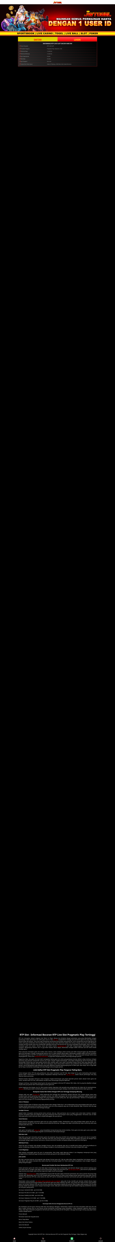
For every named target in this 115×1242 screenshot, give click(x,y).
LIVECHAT (100, 1239)
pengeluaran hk (61, 1046)
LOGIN (77, 39)
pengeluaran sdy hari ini (41, 1056)
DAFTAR (38, 39)
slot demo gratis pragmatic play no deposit (47, 1181)
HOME (14, 1239)
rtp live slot (36, 1094)
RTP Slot (55, 1039)
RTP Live (21, 1089)
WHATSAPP (71, 1239)
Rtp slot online (70, 1074)
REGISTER (43, 1239)
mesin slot (37, 1130)
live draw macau (31, 1173)
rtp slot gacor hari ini (74, 1169)
